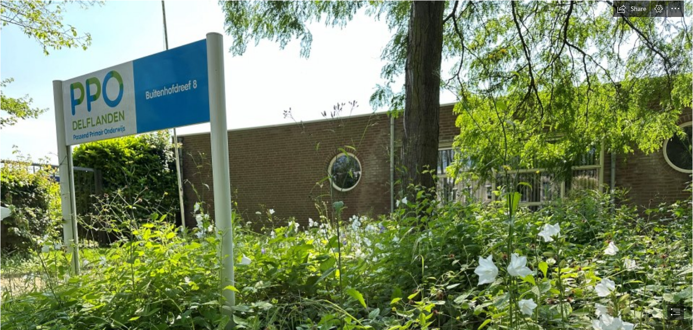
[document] (346, 165)
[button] (631, 8)
